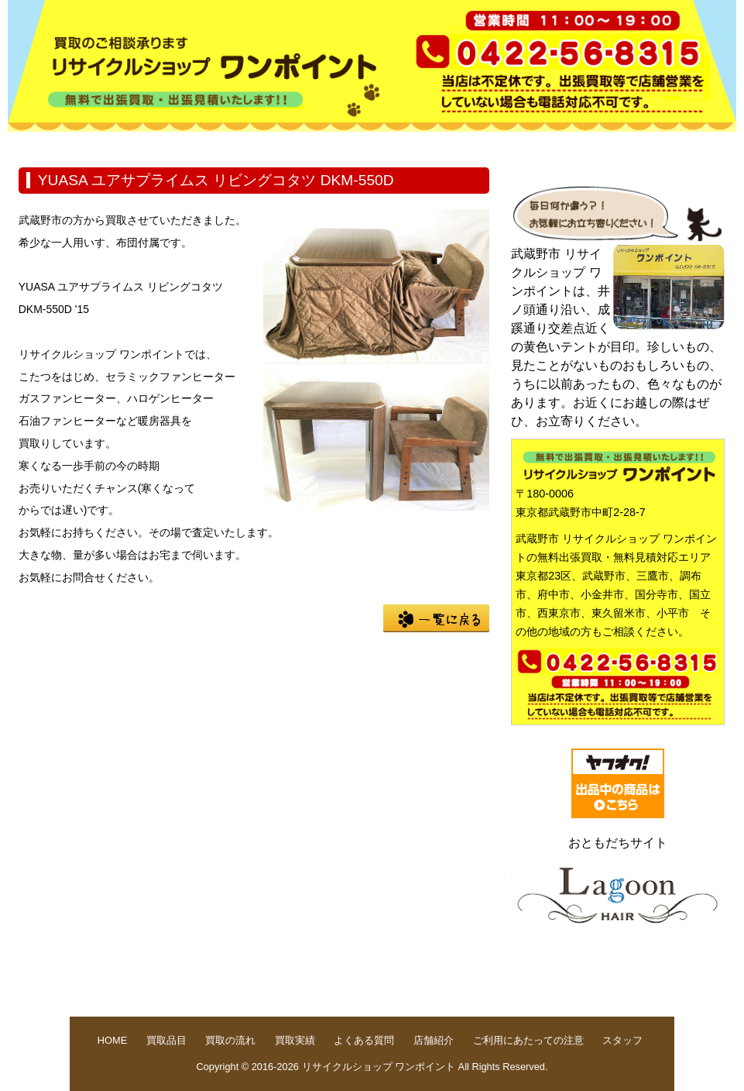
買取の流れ (255, 144)
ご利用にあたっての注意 (528, 1040)
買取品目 (156, 144)
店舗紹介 (552, 144)
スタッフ (622, 1040)
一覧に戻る (436, 618)
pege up (621, 987)
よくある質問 (453, 144)
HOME (57, 144)
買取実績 (354, 144)
